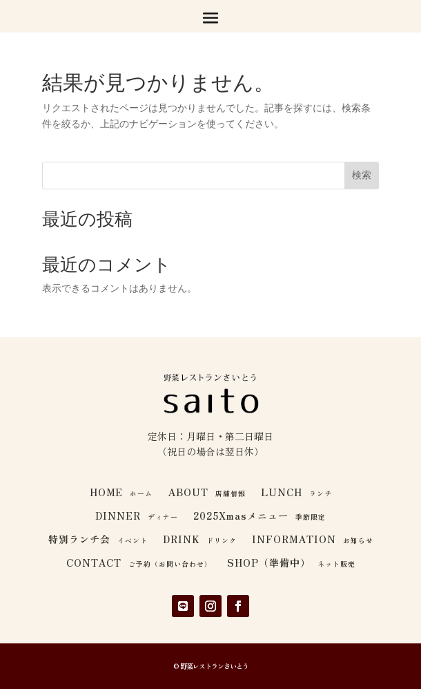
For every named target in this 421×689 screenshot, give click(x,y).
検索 (361, 174)
